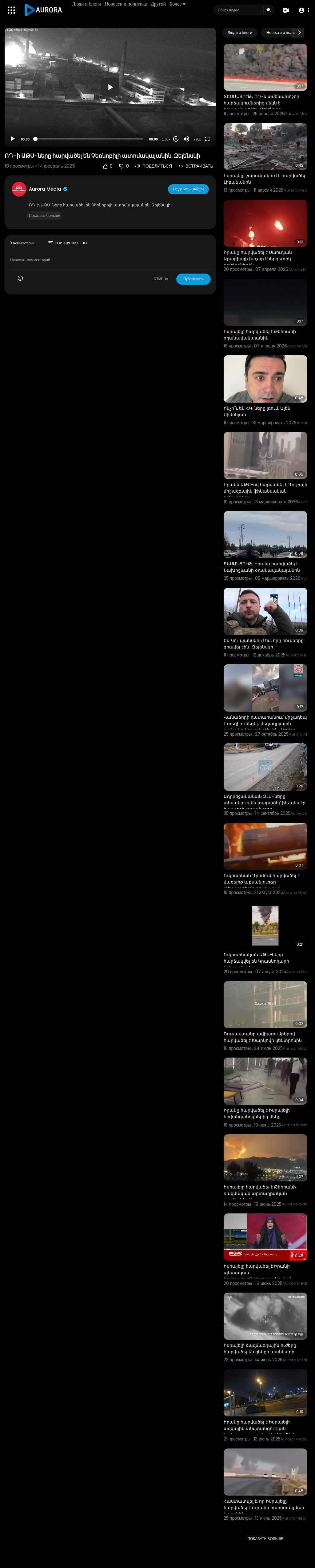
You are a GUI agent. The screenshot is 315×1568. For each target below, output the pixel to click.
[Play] (13, 139)
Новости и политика (126, 3)
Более (178, 3)
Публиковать (193, 278)
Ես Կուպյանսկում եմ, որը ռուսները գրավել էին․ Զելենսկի (264, 643)
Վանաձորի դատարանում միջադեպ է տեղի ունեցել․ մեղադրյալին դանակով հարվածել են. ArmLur (265, 723)
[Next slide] (299, 33)
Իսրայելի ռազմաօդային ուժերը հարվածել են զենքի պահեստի (260, 1348)
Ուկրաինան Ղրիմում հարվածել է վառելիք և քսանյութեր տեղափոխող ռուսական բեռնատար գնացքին (262, 885)
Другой (158, 3)
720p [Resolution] (197, 139)
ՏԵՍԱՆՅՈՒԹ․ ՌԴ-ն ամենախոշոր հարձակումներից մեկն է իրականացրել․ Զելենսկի (261, 102)
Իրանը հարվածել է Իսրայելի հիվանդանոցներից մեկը (257, 1113)
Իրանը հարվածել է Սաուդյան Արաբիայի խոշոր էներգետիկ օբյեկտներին (258, 258)
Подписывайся (188, 188)
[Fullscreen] (207, 139)
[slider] (89, 139)
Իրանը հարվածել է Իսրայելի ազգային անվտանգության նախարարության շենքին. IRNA (259, 1428)
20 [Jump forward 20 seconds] (175, 139)
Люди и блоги (86, 3)
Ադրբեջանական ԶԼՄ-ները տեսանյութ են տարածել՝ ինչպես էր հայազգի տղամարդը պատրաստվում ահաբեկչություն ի (264, 806)
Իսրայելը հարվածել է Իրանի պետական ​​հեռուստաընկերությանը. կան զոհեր (258, 1276)
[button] (303, 10)
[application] (110, 87)
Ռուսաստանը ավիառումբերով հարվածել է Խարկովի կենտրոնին (263, 1037)
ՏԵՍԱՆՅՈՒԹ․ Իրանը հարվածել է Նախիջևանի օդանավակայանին (262, 567)
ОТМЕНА (161, 278)
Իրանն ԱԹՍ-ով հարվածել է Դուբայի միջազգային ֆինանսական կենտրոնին (265, 491)
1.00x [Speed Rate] (166, 139)
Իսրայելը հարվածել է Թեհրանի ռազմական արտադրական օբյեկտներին (260, 1193)
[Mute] (186, 139)
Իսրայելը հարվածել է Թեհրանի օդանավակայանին (260, 334)
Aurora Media (48, 189)
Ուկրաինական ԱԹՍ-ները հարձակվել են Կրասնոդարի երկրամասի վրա (256, 961)
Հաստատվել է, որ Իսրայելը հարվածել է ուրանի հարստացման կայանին (264, 1507)
